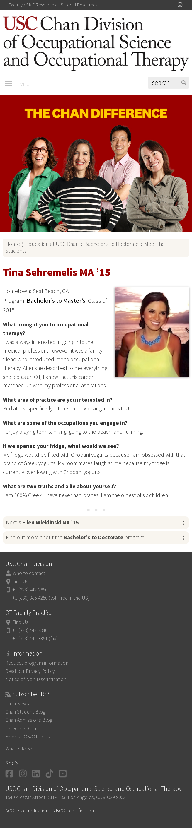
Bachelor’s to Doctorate (111, 244)
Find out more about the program (75, 537)
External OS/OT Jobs (27, 736)
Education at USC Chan (52, 244)
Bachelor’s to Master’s (56, 301)
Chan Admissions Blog (28, 720)
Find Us (20, 581)
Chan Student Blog (25, 712)
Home (12, 244)
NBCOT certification (73, 811)
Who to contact (28, 573)
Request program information (36, 663)
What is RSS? (18, 748)
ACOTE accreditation (26, 811)
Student (79, 5)
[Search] (168, 83)
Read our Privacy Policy (30, 671)
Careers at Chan (22, 728)
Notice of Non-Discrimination (35, 679)
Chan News (17, 703)
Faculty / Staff (32, 5)
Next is (42, 523)
